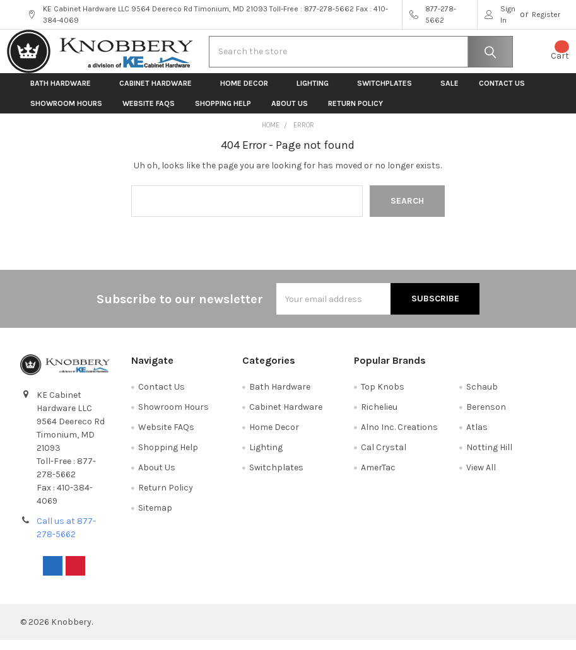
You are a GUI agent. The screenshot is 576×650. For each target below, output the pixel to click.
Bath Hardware (64, 93)
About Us (289, 113)
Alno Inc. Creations (399, 437)
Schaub (482, 397)
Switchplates (388, 93)
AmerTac (378, 477)
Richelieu (379, 417)
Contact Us (502, 93)
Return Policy (355, 113)
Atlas (477, 437)
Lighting (317, 93)
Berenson (486, 417)
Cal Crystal (383, 457)
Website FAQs (148, 113)
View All (481, 477)
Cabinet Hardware (159, 93)
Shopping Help (223, 113)
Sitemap (155, 518)
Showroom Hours (66, 113)
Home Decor (248, 93)
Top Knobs (382, 397)
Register (546, 14)
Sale (449, 93)
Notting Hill (489, 457)
